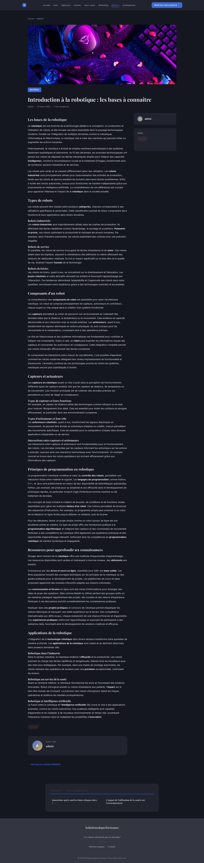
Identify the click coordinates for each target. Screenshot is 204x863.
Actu (56, 5)
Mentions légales (96, 846)
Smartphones (129, 5)
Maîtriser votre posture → (166, 5)
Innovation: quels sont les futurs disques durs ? (74, 801)
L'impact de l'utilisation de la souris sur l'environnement (125, 801)
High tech (65, 5)
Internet (77, 5)
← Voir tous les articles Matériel (44, 764)
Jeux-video (89, 5)
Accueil (46, 5)
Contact (111, 846)
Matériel (115, 5)
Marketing (103, 5)
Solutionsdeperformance (102, 827)
